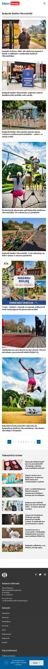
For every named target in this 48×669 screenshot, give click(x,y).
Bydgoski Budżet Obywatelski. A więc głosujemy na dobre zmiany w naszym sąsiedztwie (23, 254)
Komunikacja (6, 621)
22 (34, 442)
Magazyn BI (5, 638)
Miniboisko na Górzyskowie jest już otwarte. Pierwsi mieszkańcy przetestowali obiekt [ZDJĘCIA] (24, 351)
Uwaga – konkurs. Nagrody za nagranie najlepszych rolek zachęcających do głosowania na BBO (23, 308)
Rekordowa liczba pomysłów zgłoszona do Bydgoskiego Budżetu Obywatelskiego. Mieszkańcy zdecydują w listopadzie (23, 428)
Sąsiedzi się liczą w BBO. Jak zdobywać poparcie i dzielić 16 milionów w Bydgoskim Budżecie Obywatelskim (22, 53)
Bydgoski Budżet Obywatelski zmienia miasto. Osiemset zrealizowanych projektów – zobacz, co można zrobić (22, 134)
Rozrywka (5, 626)
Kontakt (4, 642)
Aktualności (6, 613)
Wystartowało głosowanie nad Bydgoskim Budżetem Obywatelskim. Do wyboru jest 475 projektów (23, 211)
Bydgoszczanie (6, 634)
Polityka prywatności (8, 656)
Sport (4, 630)
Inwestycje (5, 617)
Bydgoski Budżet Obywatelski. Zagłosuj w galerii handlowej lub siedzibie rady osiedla (22, 93)
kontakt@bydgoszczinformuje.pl (17, 601)
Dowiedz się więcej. (20, 664)
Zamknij (35, 663)
